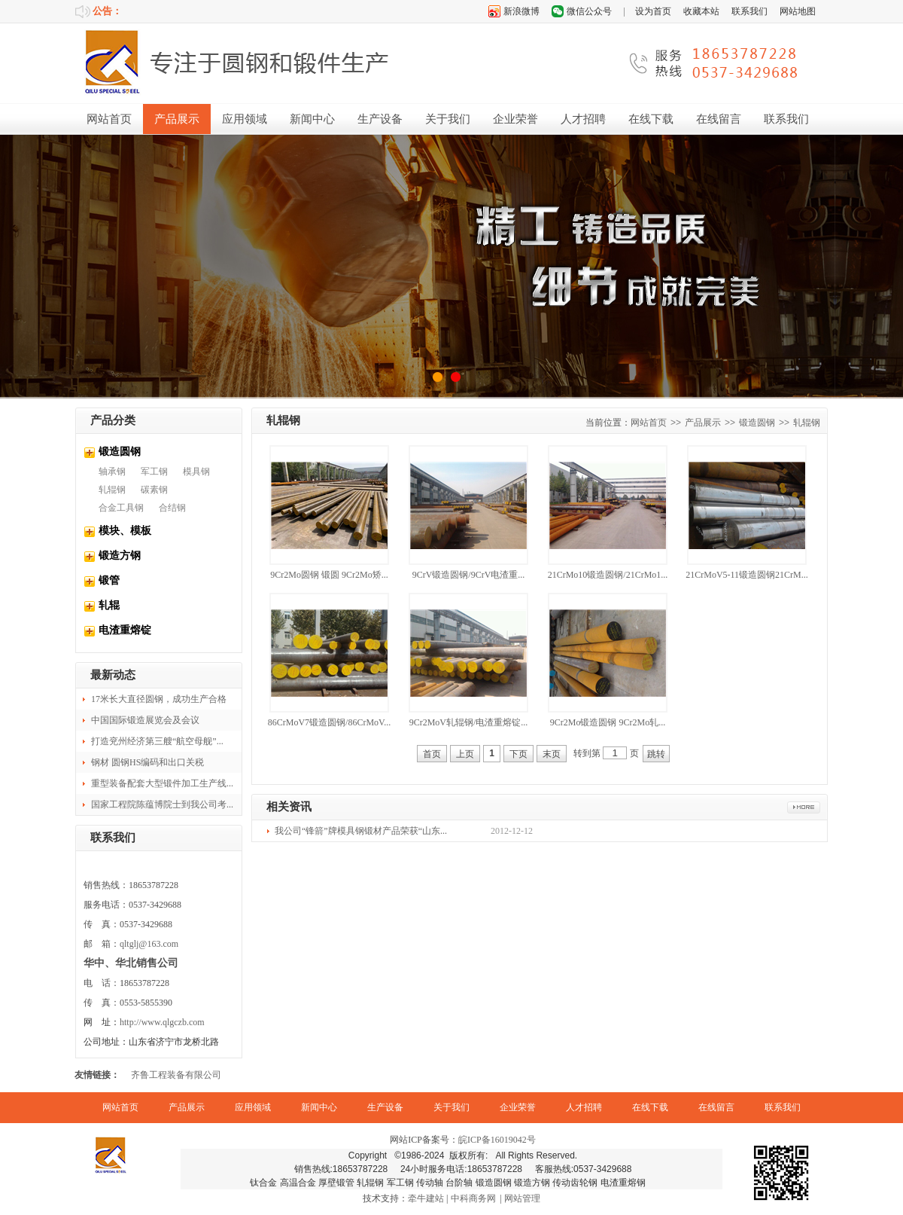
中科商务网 (473, 1198)
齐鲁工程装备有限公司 (176, 1075)
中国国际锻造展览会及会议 (145, 720)
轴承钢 (112, 471)
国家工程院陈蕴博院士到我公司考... (162, 804)
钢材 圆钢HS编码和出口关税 (147, 762)
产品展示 (176, 119)
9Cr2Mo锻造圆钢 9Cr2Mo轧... (607, 722)
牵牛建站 (426, 1198)
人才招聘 (583, 119)
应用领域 (244, 119)
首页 (432, 754)
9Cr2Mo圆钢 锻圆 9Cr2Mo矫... (329, 574)
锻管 (109, 580)
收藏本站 (701, 11)
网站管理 (522, 1198)
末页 (552, 754)
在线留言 (718, 119)
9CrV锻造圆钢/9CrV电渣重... (468, 574)
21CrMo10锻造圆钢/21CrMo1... (608, 574)
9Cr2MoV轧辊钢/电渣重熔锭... (468, 722)
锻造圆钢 (120, 451)
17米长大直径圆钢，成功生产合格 (159, 699)
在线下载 (650, 119)
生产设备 (380, 119)
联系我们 (749, 11)
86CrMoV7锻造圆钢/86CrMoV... (329, 722)
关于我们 (447, 119)
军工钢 (154, 471)
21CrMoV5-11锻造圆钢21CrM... (747, 574)
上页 (465, 754)
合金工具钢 (121, 507)
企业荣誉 (515, 119)
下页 (518, 754)
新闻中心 (312, 119)
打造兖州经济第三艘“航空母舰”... (157, 741)
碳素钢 (154, 489)
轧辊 (109, 605)
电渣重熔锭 (125, 630)
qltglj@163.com (149, 944)
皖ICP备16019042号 (497, 1139)
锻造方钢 (120, 555)
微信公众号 (589, 11)
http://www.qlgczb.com (162, 1022)
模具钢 (196, 471)
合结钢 (172, 507)
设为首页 (653, 11)
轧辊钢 (112, 489)
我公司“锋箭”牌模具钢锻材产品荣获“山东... (361, 831)
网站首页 (109, 119)
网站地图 (798, 11)
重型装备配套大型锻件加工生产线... (162, 783)
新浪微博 (521, 11)
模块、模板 (125, 530)
